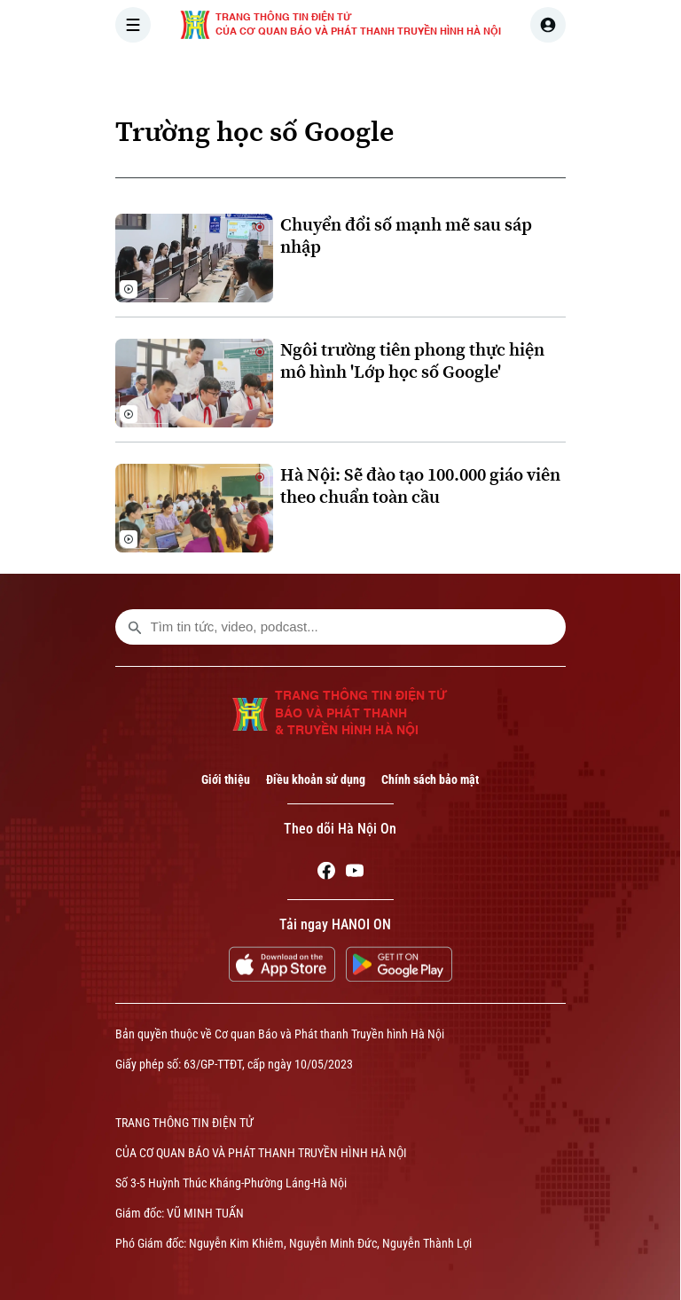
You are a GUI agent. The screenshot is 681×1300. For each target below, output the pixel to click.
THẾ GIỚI (453, 74)
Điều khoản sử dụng (315, 779)
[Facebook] (326, 873)
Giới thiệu (225, 779)
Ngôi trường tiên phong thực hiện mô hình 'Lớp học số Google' (412, 361)
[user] (548, 25)
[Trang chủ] (234, 74)
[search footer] (135, 627)
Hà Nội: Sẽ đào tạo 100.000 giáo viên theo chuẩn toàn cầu (420, 486)
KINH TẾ (533, 74)
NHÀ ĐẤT (613, 74)
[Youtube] (355, 873)
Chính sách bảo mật (430, 779)
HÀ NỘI (375, 74)
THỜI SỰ (298, 74)
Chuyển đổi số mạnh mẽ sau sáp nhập (406, 236)
